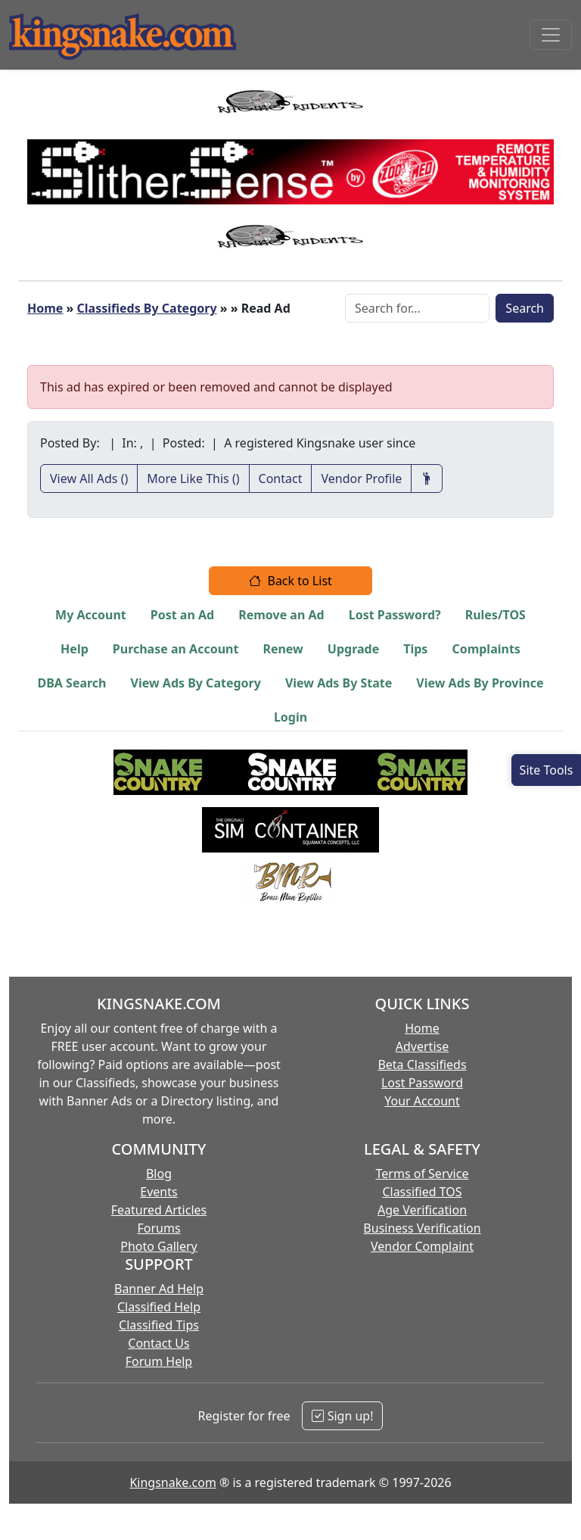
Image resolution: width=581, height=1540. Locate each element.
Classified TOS (421, 1191)
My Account (90, 614)
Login (290, 717)
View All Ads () (89, 478)
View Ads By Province (479, 683)
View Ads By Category (196, 683)
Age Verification (422, 1210)
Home (45, 308)
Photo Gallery (158, 1246)
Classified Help (158, 1306)
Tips (415, 649)
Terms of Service (422, 1173)
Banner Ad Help (159, 1288)
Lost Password (422, 1082)
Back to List (290, 580)
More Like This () (193, 478)
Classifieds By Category (147, 308)
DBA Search (72, 683)
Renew (283, 649)
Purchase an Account (176, 649)
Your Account (421, 1101)
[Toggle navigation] (551, 35)
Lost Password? (395, 614)
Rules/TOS (495, 614)
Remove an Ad (281, 614)
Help (75, 649)
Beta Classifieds (421, 1064)
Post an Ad (182, 614)
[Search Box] (417, 308)
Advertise (422, 1046)
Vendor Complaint (422, 1246)
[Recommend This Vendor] (427, 478)
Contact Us (158, 1343)
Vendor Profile (361, 478)
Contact (281, 478)
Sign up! (342, 1416)
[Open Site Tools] (546, 770)
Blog (159, 1173)
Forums (158, 1228)
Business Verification (421, 1228)
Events (158, 1191)
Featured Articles (159, 1210)
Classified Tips (159, 1325)
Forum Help (159, 1361)
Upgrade (353, 649)
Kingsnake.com (172, 1482)
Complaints (486, 649)
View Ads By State (338, 683)
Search (524, 308)
